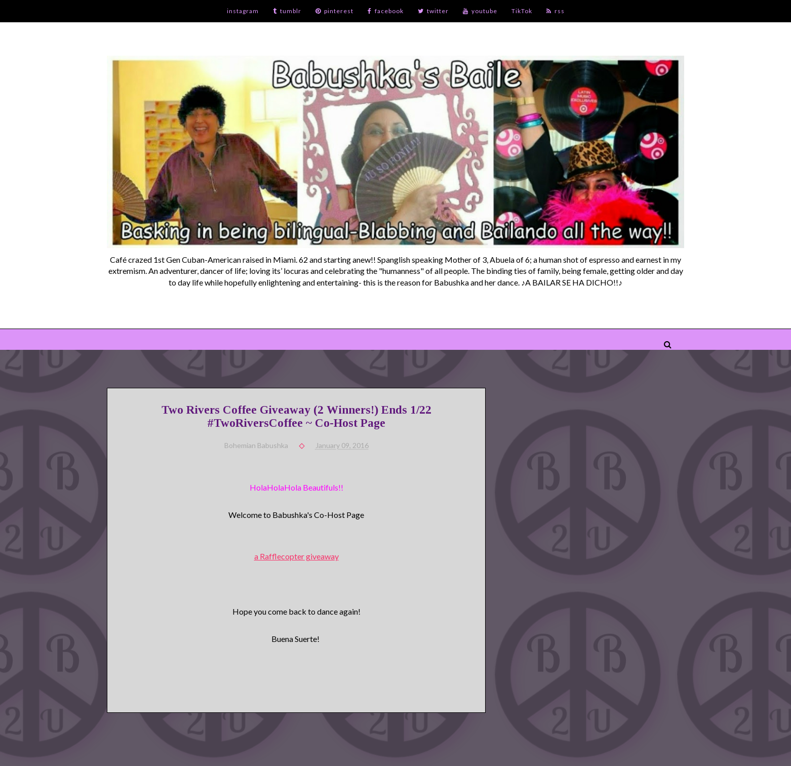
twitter (433, 11)
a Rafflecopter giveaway (296, 556)
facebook (386, 11)
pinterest (334, 11)
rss (555, 11)
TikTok (521, 11)
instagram (243, 11)
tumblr (287, 11)
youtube (480, 11)
